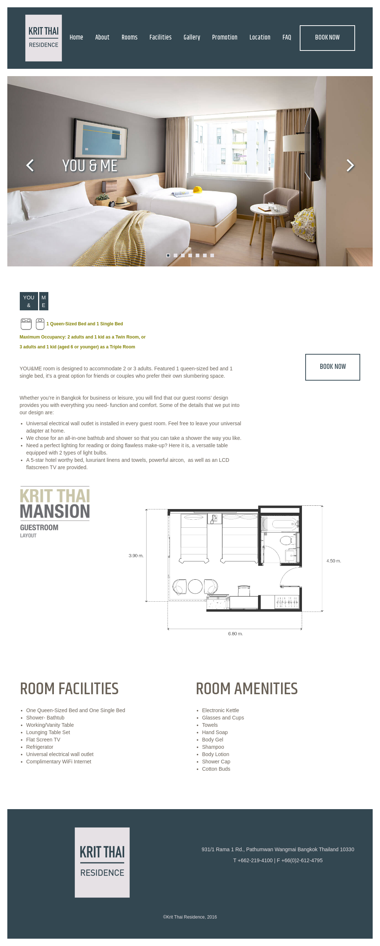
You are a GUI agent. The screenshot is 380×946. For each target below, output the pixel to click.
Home (76, 38)
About (102, 38)
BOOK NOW (327, 38)
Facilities (160, 38)
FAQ (287, 38)
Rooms (129, 38)
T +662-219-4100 (253, 860)
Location (260, 38)
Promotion (224, 38)
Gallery (192, 38)
